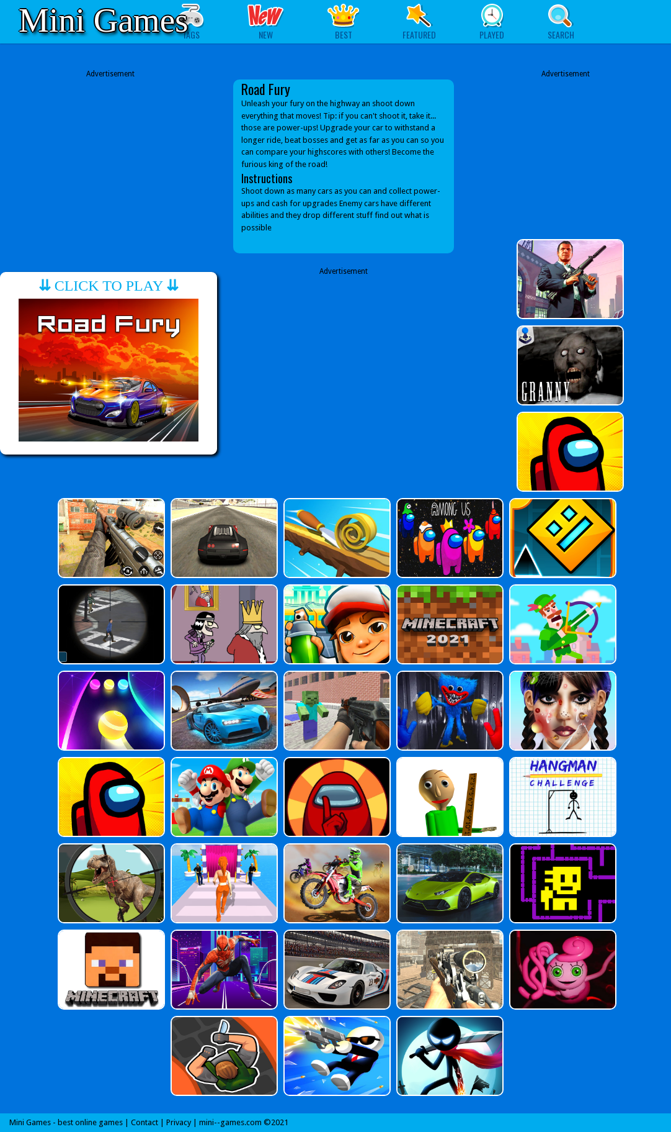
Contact (144, 1122)
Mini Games (103, 20)
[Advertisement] (110, 157)
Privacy (178, 1122)
